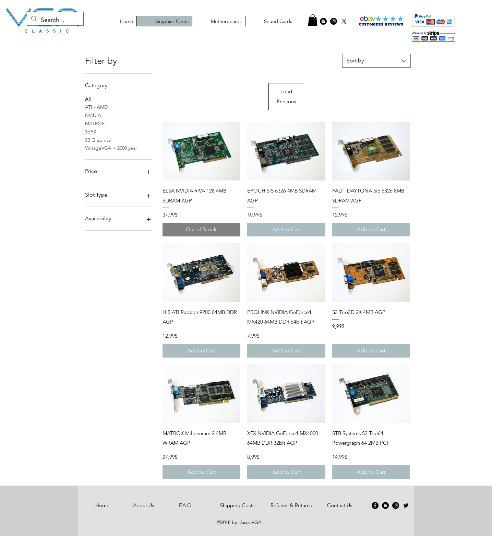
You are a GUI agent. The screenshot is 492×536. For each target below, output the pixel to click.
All (88, 98)
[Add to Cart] (286, 229)
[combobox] (376, 61)
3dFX (90, 131)
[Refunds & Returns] (291, 505)
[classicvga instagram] (333, 21)
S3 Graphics (98, 139)
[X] (343, 21)
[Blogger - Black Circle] (385, 505)
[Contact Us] (339, 505)
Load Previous (286, 96)
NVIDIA (93, 115)
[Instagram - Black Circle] (395, 505)
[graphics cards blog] (323, 21)
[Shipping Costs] (237, 505)
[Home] (102, 505)
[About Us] (143, 505)
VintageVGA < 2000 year (111, 147)
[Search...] (55, 20)
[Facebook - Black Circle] (313, 21)
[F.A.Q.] (186, 505)
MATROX (95, 123)
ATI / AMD (96, 106)
